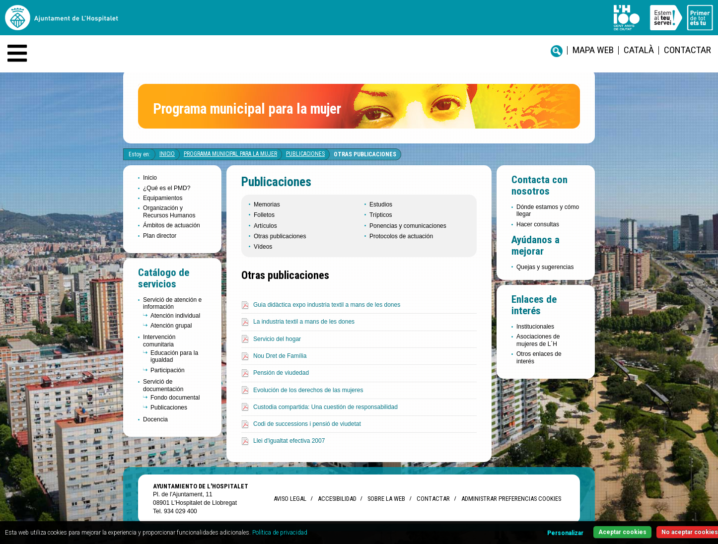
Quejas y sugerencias (545, 267)
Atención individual (175, 315)
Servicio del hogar (277, 339)
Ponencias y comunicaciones (407, 225)
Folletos (264, 214)
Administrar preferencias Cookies (511, 498)
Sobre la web (386, 498)
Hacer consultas (537, 224)
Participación (167, 370)
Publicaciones (305, 153)
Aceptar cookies (622, 532)
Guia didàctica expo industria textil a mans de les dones (326, 304)
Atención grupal (171, 325)
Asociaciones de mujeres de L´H (538, 340)
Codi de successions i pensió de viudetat (307, 423)
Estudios (380, 204)
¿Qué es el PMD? (166, 188)
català (639, 50)
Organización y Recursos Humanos (169, 211)
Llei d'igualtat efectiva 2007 (289, 440)
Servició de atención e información (172, 303)
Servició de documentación (163, 385)
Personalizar (565, 533)
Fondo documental (175, 397)
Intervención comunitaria (159, 340)
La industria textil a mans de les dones (304, 321)
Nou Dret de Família (279, 355)
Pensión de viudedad (281, 372)
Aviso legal (290, 498)
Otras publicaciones (365, 154)
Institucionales (535, 326)
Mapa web (593, 50)
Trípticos (380, 214)
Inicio (167, 153)
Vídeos (263, 246)
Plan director (159, 235)
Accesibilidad (337, 498)
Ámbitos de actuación (171, 225)
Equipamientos (162, 198)
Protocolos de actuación (401, 236)
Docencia (155, 419)
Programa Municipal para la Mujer (230, 153)
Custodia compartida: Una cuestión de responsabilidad (325, 407)
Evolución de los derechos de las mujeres (308, 390)
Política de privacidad (279, 532)
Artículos (265, 225)
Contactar (687, 50)
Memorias (267, 204)
